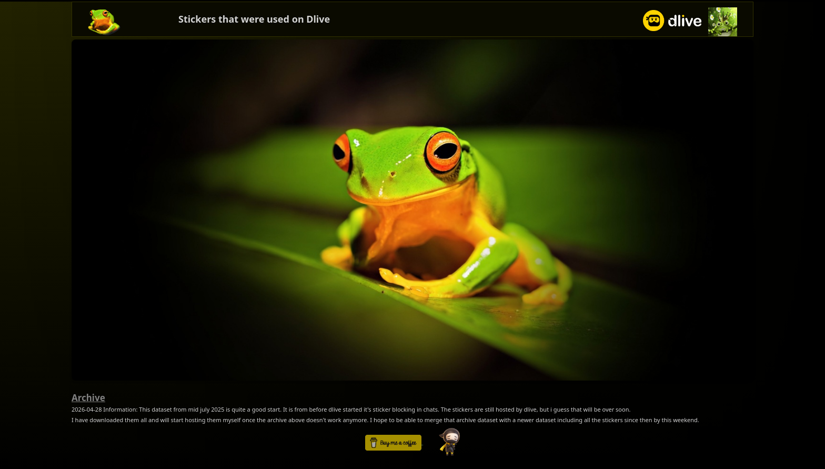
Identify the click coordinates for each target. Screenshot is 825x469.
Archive (88, 398)
